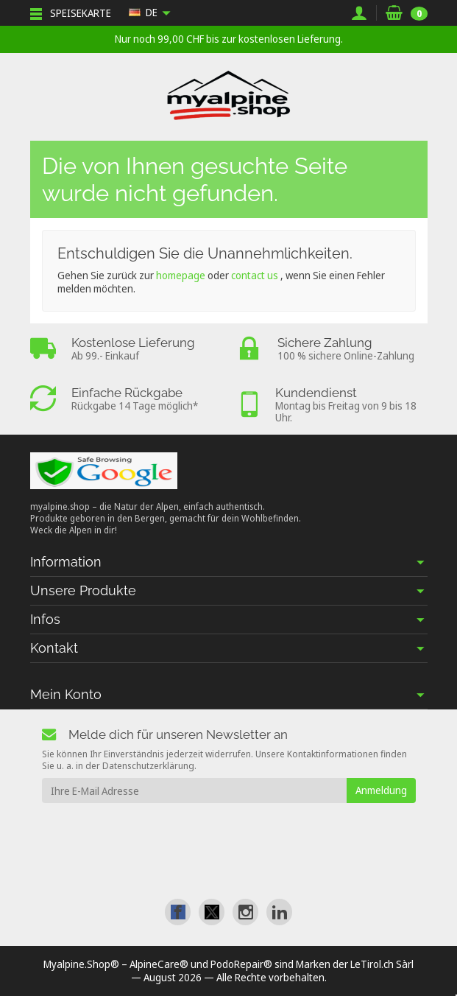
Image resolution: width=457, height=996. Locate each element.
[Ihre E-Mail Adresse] (194, 790)
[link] (178, 912)
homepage (180, 275)
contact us (254, 275)
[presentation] (161, 831)
